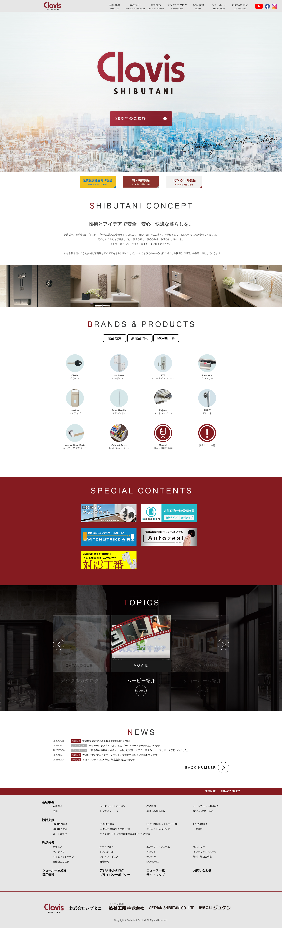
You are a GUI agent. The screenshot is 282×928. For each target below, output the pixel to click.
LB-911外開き (107, 824)
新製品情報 (139, 338)
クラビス (57, 846)
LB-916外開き (60, 829)
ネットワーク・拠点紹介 (206, 806)
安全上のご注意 (61, 861)
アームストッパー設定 (158, 829)
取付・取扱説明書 (202, 856)
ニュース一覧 (155, 870)
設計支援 (48, 820)
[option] (141, 655)
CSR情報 (151, 806)
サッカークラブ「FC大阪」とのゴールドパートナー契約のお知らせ (115, 745)
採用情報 (48, 875)
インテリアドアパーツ (205, 851)
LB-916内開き (200, 824)
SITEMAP (210, 791)
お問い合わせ (239, 7)
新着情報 (104, 861)
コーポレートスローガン (112, 806)
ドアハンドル (107, 851)
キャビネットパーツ (63, 856)
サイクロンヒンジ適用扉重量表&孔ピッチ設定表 (125, 834)
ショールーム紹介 (219, 7)
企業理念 (57, 806)
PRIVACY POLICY (230, 791)
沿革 (55, 811)
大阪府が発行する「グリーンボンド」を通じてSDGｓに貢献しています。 (115, 755)
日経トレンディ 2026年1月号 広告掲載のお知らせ (103, 759)
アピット (151, 851)
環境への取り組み (155, 811)
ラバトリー (199, 846)
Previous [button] (58, 644)
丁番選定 (198, 829)
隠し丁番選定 (60, 834)
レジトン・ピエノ (109, 856)
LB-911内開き (60, 824)
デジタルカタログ (177, 7)
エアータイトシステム (158, 846)
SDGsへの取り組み (203, 811)
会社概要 (48, 802)
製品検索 (114, 338)
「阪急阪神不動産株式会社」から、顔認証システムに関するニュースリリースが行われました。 (130, 750)
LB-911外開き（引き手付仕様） (163, 824)
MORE (80, 690)
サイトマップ (155, 875)
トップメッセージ (109, 811)
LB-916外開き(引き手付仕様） (115, 829)
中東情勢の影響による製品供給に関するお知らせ (102, 741)
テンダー (151, 856)
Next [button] (223, 644)
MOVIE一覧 (166, 338)
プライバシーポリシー (115, 875)
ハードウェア (107, 846)
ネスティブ (59, 851)
